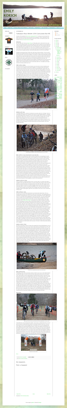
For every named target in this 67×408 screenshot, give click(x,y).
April (57, 65)
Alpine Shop (29, 43)
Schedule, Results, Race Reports (20, 27)
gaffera (33, 402)
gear (61, 83)
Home (5, 27)
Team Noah (60, 95)
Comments (57, 35)
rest (61, 93)
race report (22, 358)
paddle (55, 90)
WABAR (57, 98)
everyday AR (60, 82)
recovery (59, 93)
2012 (57, 46)
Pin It (17, 353)
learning (60, 87)
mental (55, 88)
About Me (10, 27)
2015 (57, 41)
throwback (25, 358)
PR (58, 90)
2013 (57, 44)
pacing (61, 89)
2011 (57, 72)
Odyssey (55, 89)
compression (56, 80)
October (58, 57)
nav (58, 88)
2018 (57, 40)
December (58, 47)
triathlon (60, 97)
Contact (58, 27)
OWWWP (58, 89)
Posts (56, 33)
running (60, 94)
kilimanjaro (56, 87)
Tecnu (55, 96)
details (59, 80)
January (58, 70)
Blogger (40, 402)
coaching (60, 79)
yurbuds (55, 99)
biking (61, 78)
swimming (55, 95)
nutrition (60, 88)
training (55, 97)
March (58, 67)
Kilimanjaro (52, 27)
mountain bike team (26, 39)
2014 (57, 43)
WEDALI (60, 98)
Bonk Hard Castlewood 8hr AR (31, 36)
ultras (55, 98)
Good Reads (37, 27)
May (57, 64)
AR (19, 358)
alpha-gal (55, 77)
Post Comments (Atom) (25, 395)
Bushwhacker (56, 79)
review (55, 94)
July (57, 61)
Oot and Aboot (45, 27)
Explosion (58, 55)
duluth (57, 81)
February (58, 68)
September (58, 58)
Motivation (31, 27)
